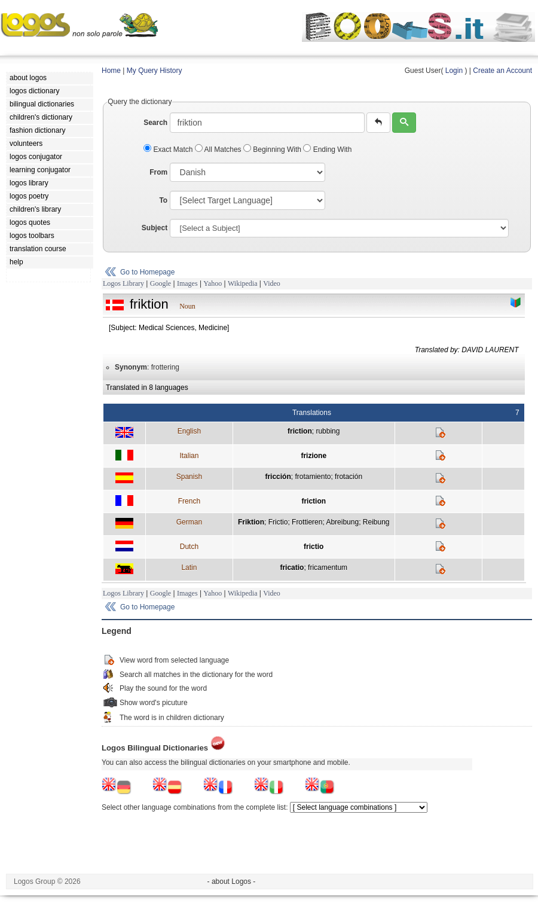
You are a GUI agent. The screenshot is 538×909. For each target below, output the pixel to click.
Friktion (251, 522)
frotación (348, 476)
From (158, 172)
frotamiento (313, 476)
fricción (278, 476)
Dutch (189, 546)
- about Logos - (231, 881)
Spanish (189, 476)
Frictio (278, 522)
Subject (154, 228)
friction (300, 431)
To (163, 200)
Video (271, 283)
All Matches (219, 149)
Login (454, 70)
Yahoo (212, 283)
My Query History (154, 70)
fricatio (292, 567)
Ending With (327, 149)
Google (160, 283)
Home (111, 70)
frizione (313, 456)
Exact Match (169, 149)
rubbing (328, 431)
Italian (188, 456)
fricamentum (327, 567)
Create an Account (502, 70)
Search (155, 122)
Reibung (376, 522)
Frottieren (307, 522)
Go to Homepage (147, 272)
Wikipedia (243, 283)
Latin (189, 567)
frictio (313, 546)
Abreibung (342, 522)
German (189, 522)
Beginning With (273, 149)
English (189, 431)
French (189, 501)
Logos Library (123, 283)
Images (187, 283)
